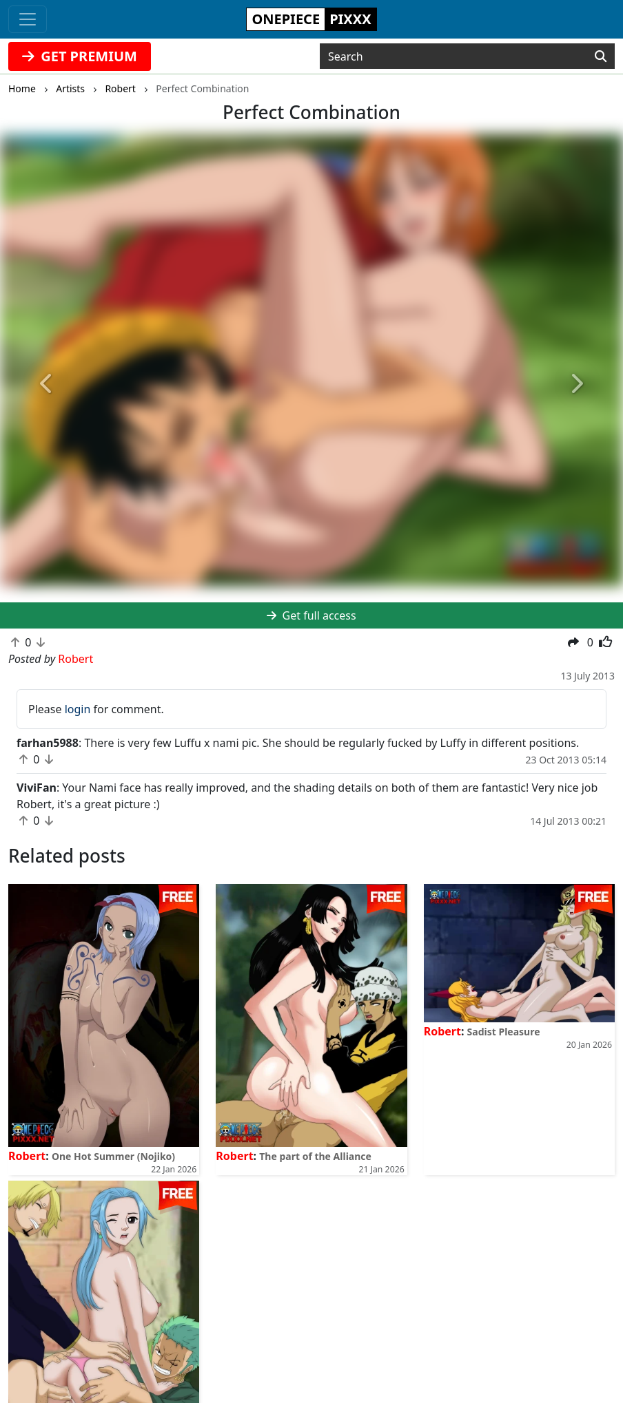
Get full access (311, 615)
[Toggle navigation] (27, 19)
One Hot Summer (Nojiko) (113, 1156)
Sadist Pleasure (503, 1031)
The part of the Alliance (315, 1156)
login (78, 709)
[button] (47, 384)
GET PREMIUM (79, 56)
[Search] (600, 56)
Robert (26, 1155)
